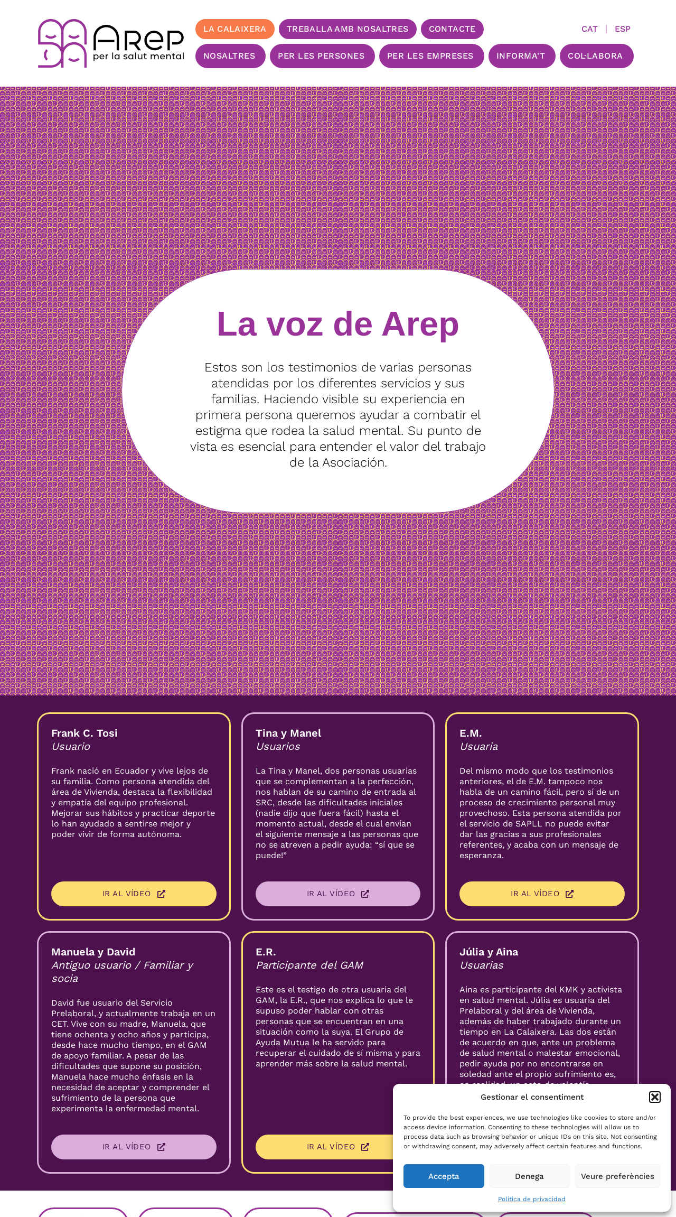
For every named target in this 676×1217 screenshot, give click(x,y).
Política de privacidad (532, 1199)
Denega (529, 1176)
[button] (655, 1097)
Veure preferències (617, 1176)
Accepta (443, 1176)
